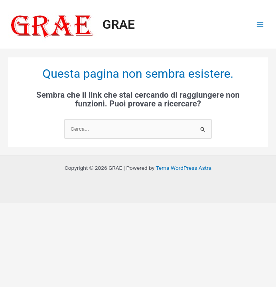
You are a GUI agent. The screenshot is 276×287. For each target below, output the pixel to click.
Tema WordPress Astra (183, 168)
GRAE (119, 24)
